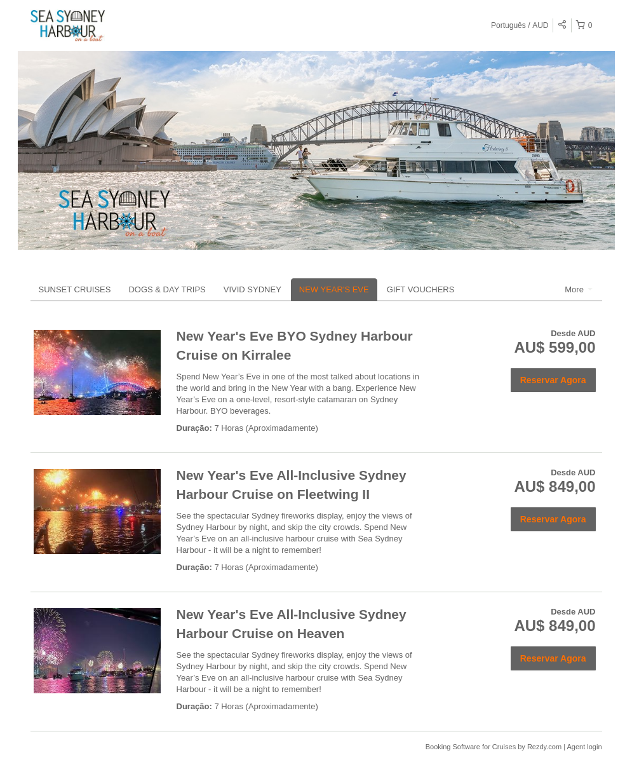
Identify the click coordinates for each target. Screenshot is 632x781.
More (578, 289)
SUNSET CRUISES (75, 289)
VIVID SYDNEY (252, 289)
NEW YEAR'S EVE (334, 289)
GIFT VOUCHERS (421, 289)
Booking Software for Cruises (472, 746)
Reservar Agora (553, 380)
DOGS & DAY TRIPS (166, 289)
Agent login (584, 746)
